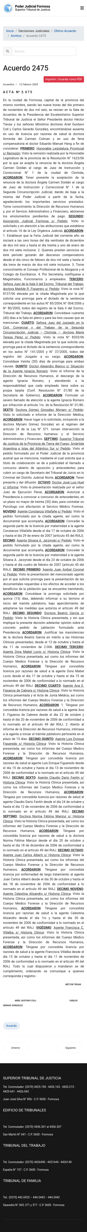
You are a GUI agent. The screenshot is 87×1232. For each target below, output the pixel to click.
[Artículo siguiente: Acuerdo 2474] (70, 1048)
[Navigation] (82, 8)
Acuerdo (11, 1025)
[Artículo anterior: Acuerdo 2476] (16, 1048)
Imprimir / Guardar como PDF (63, 79)
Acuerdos (8, 84)
